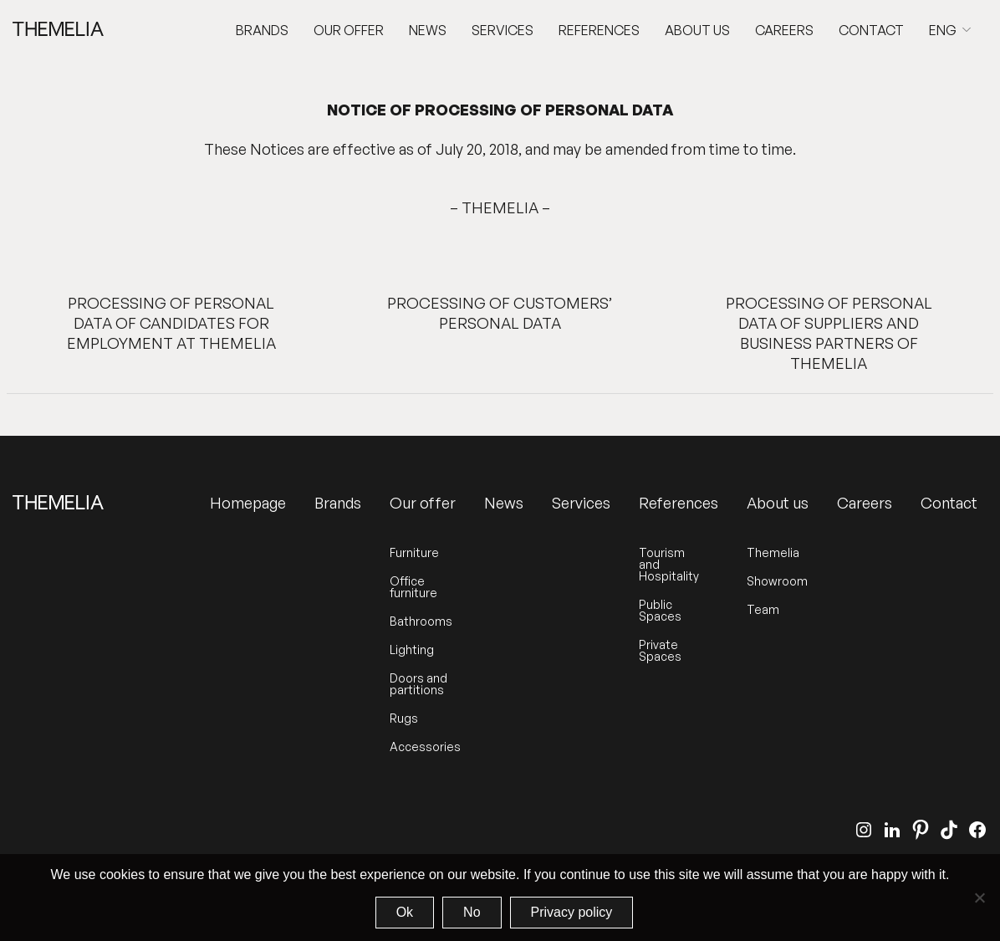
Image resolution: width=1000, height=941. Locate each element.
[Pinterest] (921, 830)
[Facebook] (977, 830)
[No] (979, 897)
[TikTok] (949, 830)
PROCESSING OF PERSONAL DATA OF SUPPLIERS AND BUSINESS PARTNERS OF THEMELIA (829, 333)
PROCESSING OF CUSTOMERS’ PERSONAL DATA (499, 313)
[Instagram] (864, 830)
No (471, 912)
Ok (404, 912)
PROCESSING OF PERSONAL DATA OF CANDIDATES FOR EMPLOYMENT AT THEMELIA (171, 323)
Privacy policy (572, 912)
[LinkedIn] (892, 830)
